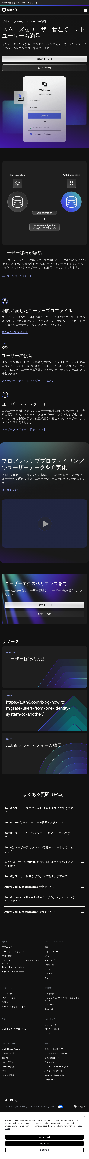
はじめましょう (10, 489)
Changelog (49, 965)
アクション (49, 1062)
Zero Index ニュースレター (14, 967)
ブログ (47, 969)
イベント (6, 1025)
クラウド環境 (8, 1075)
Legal (15, 1106)
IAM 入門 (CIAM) (52, 1029)
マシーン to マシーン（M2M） (58, 1066)
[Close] (85, 1117)
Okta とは (49, 1009)
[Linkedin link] (11, 1100)
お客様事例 (49, 993)
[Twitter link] (6, 1100)
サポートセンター (10, 998)
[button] (44, 59)
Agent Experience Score (13, 971)
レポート (48, 973)
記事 (46, 947)
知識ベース (7, 1002)
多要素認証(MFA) (52, 1058)
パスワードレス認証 (53, 1071)
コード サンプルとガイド (13, 952)
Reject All (44, 1143)
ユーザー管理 (8, 1066)
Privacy (23, 1106)
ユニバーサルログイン (54, 1049)
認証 (4, 1071)
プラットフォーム (13, 21)
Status (7, 1106)
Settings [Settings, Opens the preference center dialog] (44, 1150)
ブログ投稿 (7, 956)
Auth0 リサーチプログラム (14, 1029)
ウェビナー (49, 978)
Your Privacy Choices (47, 1106)
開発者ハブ (7, 947)
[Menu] (85, 10)
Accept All (44, 1137)
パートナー (49, 1005)
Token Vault (50, 1080)
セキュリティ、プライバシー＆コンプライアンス (63, 999)
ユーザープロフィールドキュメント (24, 429)
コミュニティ (8, 993)
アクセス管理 (8, 1053)
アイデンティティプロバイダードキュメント (29, 380)
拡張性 (5, 1058)
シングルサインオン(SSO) (56, 1053)
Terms (32, 1106)
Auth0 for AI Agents (11, 1049)
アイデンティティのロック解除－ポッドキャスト (20, 962)
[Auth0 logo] (43, 10)
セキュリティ (8, 1062)
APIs (47, 956)
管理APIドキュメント (15, 332)
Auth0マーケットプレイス (13, 1007)
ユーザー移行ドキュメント (17, 275)
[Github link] (17, 1100)
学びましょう (50, 1025)
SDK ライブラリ (52, 960)
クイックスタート (52, 952)
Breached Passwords (54, 1075)
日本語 (80, 1107)
